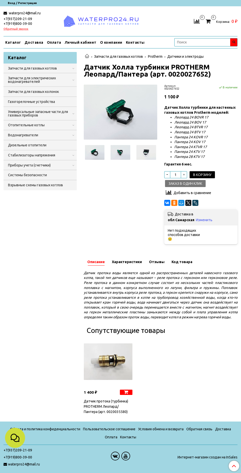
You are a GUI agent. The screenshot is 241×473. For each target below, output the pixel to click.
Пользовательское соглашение (109, 429)
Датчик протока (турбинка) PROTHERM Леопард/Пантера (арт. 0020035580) (106, 406)
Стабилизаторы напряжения (31, 155)
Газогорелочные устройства (31, 102)
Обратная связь (199, 429)
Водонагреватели (23, 135)
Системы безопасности (27, 175)
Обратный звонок (16, 29)
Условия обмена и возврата (161, 429)
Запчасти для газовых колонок (33, 92)
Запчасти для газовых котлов (118, 56)
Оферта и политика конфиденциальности (45, 429)
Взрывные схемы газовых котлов (35, 185)
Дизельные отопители (27, 145)
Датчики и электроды (185, 56)
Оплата (54, 42)
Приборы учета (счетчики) (29, 165)
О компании (111, 42)
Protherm (155, 56)
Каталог (13, 42)
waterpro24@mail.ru (24, 13)
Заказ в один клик (185, 184)
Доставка (34, 42)
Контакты (135, 42)
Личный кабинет (81, 42)
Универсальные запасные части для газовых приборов (38, 113)
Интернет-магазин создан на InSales (207, 457)
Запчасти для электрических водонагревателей (32, 80)
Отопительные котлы (26, 125)
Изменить (204, 220)
